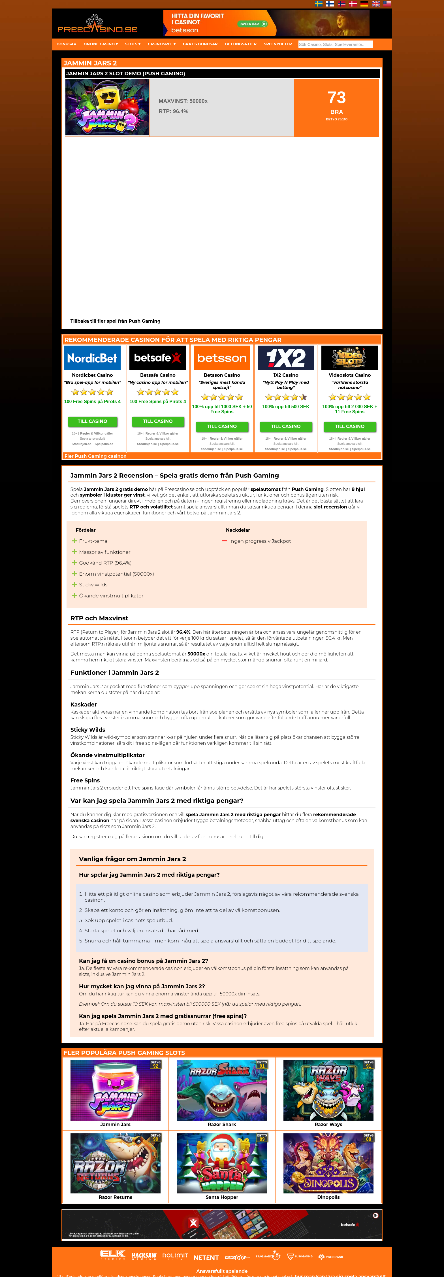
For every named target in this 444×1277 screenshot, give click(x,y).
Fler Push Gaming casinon (96, 456)
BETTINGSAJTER (241, 44)
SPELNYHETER (278, 44)
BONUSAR (66, 44)
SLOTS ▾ (132, 44)
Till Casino (92, 421)
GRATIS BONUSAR (200, 44)
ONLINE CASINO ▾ (101, 44)
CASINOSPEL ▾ (162, 44)
